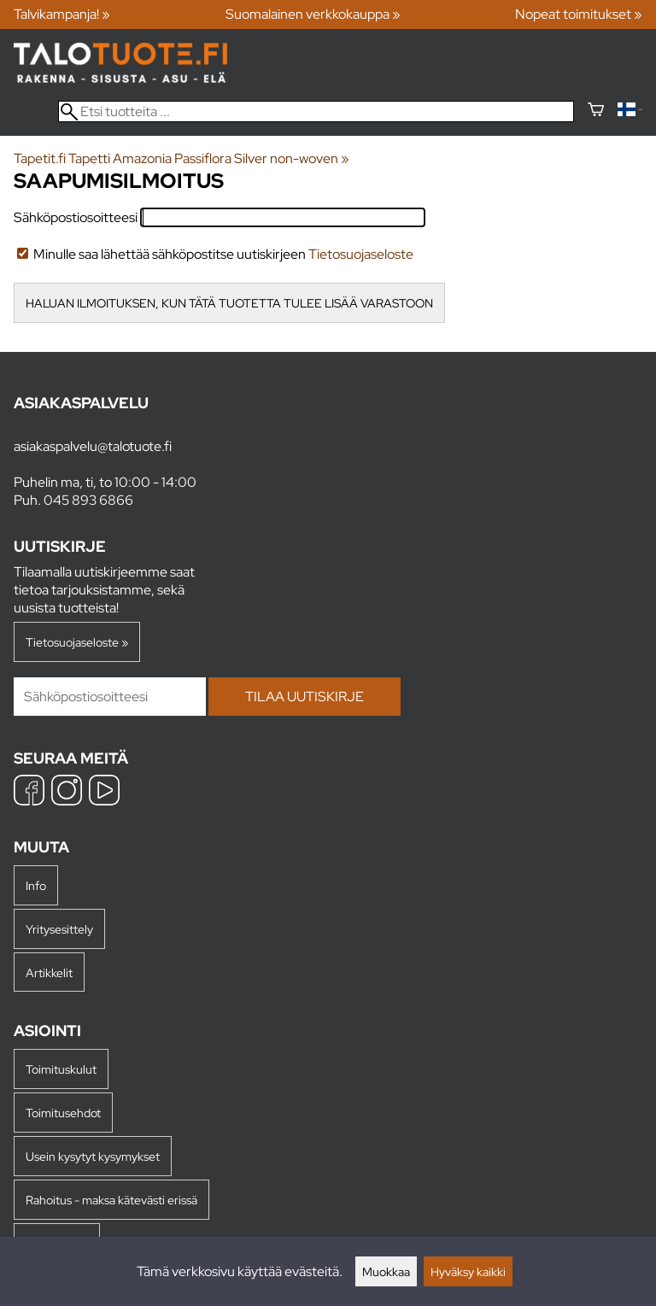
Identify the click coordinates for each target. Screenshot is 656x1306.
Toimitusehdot (63, 1112)
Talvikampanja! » (62, 14)
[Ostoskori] (596, 111)
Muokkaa (386, 1271)
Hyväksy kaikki (468, 1271)
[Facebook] (29, 792)
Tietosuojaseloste (360, 254)
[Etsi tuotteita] (316, 111)
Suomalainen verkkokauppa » (313, 14)
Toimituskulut (61, 1069)
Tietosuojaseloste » (77, 642)
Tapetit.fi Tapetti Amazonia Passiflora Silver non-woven (181, 158)
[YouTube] (104, 792)
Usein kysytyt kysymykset (93, 1156)
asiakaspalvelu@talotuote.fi (93, 446)
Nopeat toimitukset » (578, 14)
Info (36, 885)
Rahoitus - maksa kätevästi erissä (111, 1200)
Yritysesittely (59, 929)
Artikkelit (49, 972)
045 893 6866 (88, 500)
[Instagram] (66, 792)
